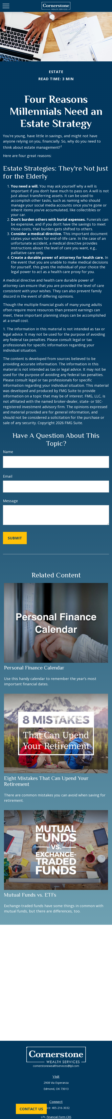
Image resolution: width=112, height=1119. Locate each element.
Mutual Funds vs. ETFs (30, 895)
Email (7, 476)
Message (10, 500)
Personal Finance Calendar (34, 668)
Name (8, 451)
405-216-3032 (61, 1108)
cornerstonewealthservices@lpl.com (56, 1066)
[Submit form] (15, 538)
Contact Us (31, 1109)
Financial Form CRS (59, 1117)
